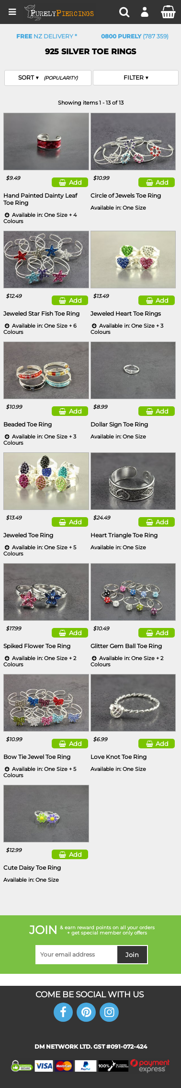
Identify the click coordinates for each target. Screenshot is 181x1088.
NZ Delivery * (46, 36)
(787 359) (135, 36)
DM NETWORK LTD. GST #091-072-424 (90, 1046)
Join (132, 954)
